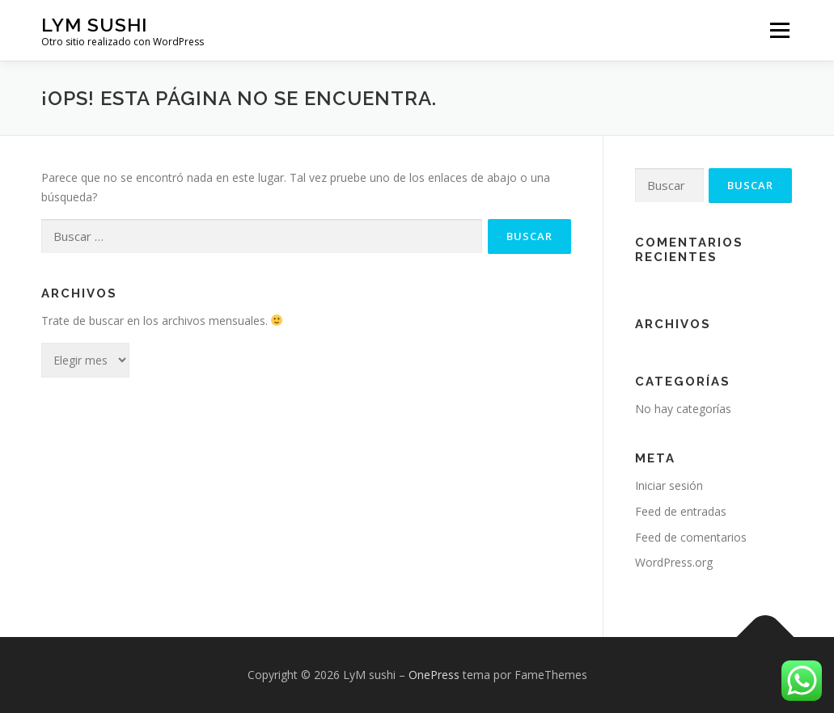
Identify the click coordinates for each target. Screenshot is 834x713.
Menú (779, 30)
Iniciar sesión (669, 485)
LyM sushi (94, 25)
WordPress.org (674, 562)
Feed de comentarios (691, 537)
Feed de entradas (680, 511)
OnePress (434, 674)
